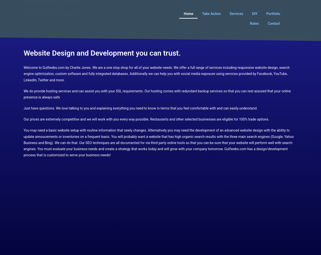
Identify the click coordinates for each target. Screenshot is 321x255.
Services (236, 14)
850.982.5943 (51, 20)
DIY (255, 14)
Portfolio (273, 14)
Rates (254, 23)
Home (189, 14)
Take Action (211, 14)
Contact (274, 23)
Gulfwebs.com (51, 7)
